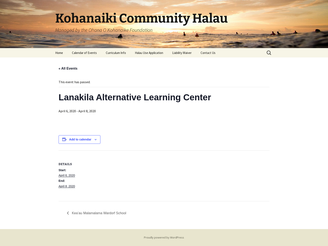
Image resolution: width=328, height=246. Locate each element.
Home (59, 53)
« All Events (68, 68)
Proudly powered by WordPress (164, 237)
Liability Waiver (182, 53)
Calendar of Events (84, 53)
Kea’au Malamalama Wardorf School (98, 213)
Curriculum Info (116, 53)
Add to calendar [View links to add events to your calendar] (80, 139)
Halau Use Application (149, 53)
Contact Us (208, 53)
